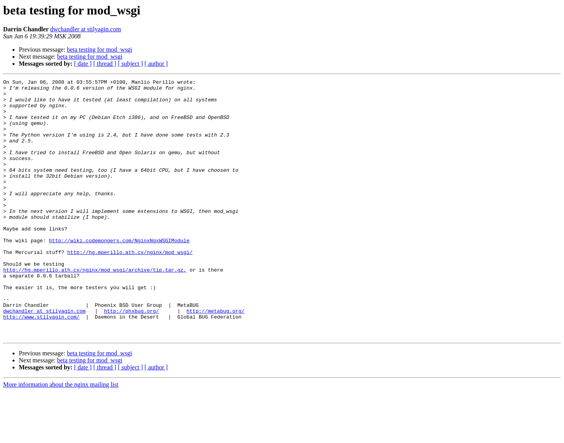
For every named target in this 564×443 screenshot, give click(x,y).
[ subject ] (130, 63)
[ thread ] (104, 63)
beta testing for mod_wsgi (99, 49)
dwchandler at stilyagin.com (85, 29)
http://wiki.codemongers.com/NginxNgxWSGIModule (119, 273)
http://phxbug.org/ (131, 357)
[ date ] (83, 63)
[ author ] (156, 63)
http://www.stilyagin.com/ (41, 364)
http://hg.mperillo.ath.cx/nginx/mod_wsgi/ (130, 287)
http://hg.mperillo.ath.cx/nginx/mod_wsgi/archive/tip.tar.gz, (94, 308)
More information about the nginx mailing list (60, 436)
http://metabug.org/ (215, 357)
